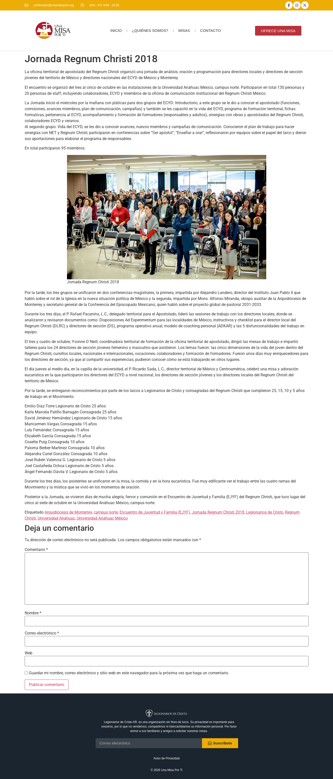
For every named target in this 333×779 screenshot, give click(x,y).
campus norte (106, 512)
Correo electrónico (42, 633)
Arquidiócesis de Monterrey (68, 512)
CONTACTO (210, 30)
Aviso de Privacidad (166, 758)
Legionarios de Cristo (264, 512)
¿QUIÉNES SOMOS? (150, 30)
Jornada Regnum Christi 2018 (218, 512)
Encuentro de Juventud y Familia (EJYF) (155, 512)
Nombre (33, 613)
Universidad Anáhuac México (102, 518)
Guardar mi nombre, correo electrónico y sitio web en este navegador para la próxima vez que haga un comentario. (129, 673)
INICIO (116, 30)
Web (28, 653)
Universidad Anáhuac (56, 518)
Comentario (36, 550)
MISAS (184, 30)
